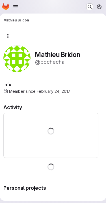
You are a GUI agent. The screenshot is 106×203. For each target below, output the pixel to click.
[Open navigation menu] (15, 6)
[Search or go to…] (89, 6)
